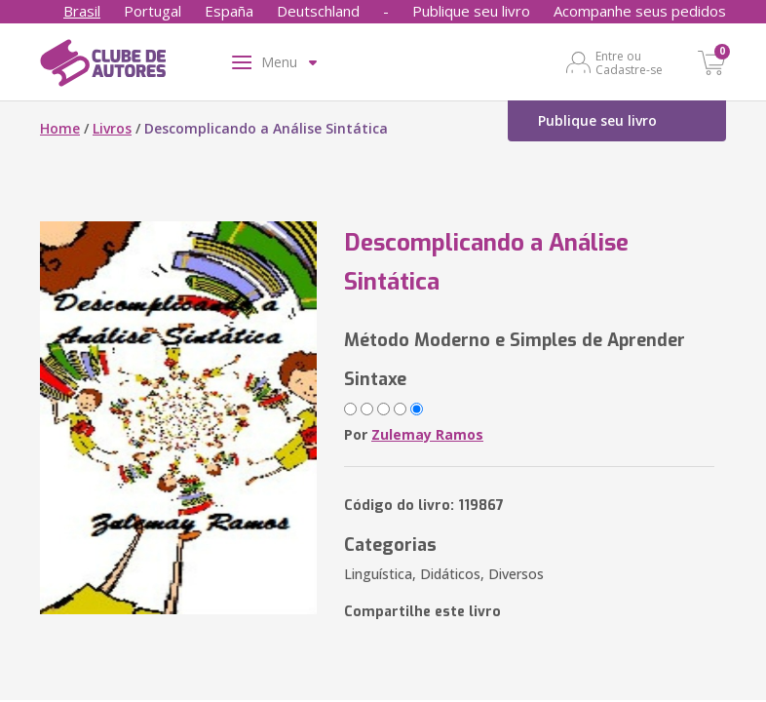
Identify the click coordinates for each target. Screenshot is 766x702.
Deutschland (318, 10)
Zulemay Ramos (427, 434)
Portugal (152, 10)
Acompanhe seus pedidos (640, 10)
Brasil (81, 10)
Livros (112, 128)
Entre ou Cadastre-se (629, 62)
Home (60, 128)
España (229, 10)
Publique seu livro (471, 10)
